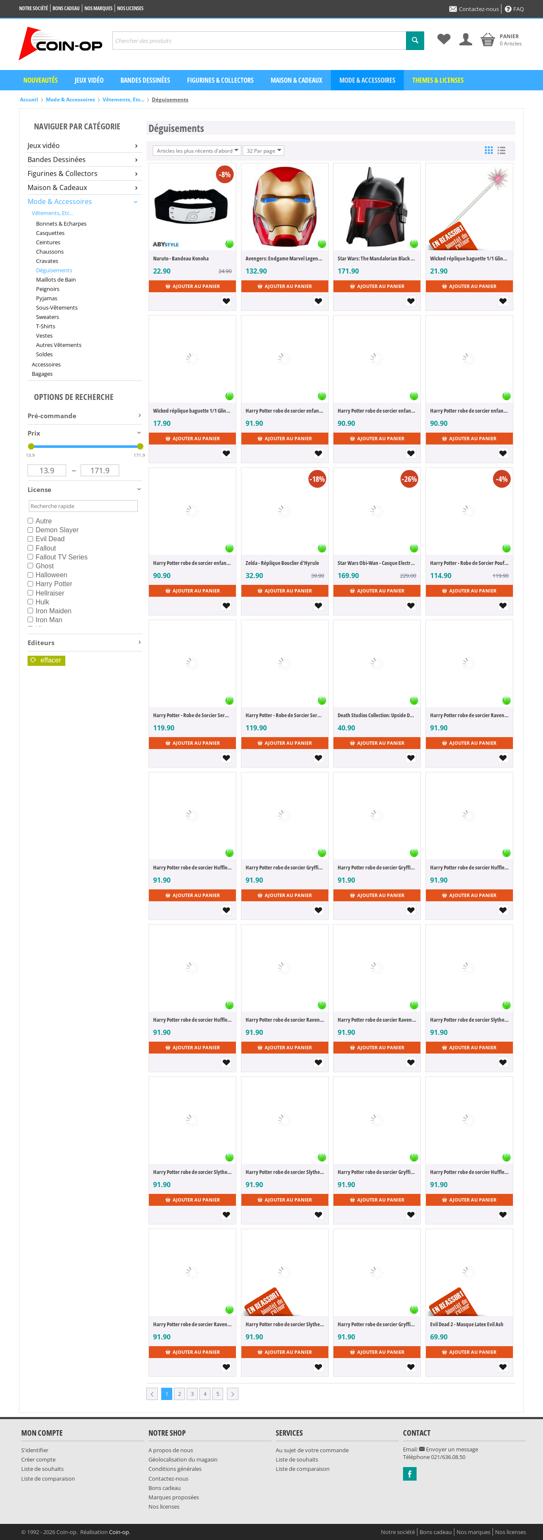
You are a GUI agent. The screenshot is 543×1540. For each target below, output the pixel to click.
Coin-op (119, 1532)
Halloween (47, 575)
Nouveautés (40, 80)
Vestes (44, 335)
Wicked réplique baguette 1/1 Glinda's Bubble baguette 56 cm (469, 258)
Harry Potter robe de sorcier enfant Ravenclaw (469, 410)
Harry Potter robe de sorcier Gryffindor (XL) (377, 1172)
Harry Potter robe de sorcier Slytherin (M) (192, 1172)
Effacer (46, 660)
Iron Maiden (50, 611)
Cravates (47, 261)
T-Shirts (45, 326)
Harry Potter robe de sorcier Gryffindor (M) (377, 1324)
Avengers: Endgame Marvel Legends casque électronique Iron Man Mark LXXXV (285, 258)
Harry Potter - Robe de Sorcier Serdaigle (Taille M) (285, 715)
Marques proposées (173, 1497)
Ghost (41, 566)
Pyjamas (46, 298)
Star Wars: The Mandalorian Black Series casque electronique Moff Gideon (377, 258)
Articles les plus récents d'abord (198, 150)
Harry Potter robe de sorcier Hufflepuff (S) (192, 1019)
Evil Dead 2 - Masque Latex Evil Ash (467, 1324)
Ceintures (48, 242)
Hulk (38, 602)
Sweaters (47, 317)
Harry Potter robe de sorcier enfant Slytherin (377, 410)
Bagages (42, 373)
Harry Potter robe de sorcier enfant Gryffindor (285, 410)
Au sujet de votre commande (312, 1450)
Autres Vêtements (58, 345)
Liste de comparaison (48, 1478)
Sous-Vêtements (57, 307)
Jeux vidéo (89, 80)
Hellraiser (46, 593)
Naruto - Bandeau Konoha (181, 258)
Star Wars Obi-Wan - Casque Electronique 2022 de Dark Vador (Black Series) (377, 563)
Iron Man (45, 619)
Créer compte (38, 1459)
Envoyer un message (448, 1449)
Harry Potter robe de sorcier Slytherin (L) (469, 1019)
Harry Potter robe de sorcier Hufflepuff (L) (192, 867)
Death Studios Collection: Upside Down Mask (377, 715)
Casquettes (50, 233)
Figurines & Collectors (220, 80)
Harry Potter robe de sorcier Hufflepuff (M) (469, 867)
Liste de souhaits (42, 1469)
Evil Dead (46, 538)
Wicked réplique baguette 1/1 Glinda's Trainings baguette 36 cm (192, 410)
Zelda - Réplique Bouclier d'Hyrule (282, 563)
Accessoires (46, 364)
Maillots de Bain (56, 279)
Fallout (42, 548)
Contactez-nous (474, 9)
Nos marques (98, 8)
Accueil (29, 99)
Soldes (44, 354)
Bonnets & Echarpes (61, 223)
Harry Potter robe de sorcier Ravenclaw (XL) (192, 1324)
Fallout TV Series (57, 557)
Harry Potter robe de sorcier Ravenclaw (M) (285, 1019)
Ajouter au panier (192, 286)
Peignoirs (47, 289)
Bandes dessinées (145, 80)
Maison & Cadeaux (296, 80)
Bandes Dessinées (82, 159)
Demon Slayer (53, 530)
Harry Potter (50, 583)
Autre (40, 521)
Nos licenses (130, 8)
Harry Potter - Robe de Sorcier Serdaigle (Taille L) (192, 715)
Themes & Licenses (438, 80)
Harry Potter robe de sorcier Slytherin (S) (285, 1172)
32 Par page (264, 150)
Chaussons (50, 251)
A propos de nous (170, 1450)
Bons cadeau (66, 8)
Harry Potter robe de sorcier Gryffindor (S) (377, 867)
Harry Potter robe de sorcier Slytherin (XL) (285, 1324)
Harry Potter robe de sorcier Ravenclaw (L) (469, 715)
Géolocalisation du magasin (183, 1459)
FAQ (514, 9)
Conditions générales (175, 1469)
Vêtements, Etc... (123, 99)
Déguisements (54, 270)
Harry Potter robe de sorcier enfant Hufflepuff (192, 563)
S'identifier (34, 1450)
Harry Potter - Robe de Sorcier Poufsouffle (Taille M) (469, 563)
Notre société (33, 8)
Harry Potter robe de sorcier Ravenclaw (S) (377, 1019)
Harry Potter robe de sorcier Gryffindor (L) (285, 867)
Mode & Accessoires (367, 80)
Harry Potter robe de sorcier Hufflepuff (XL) (469, 1172)
